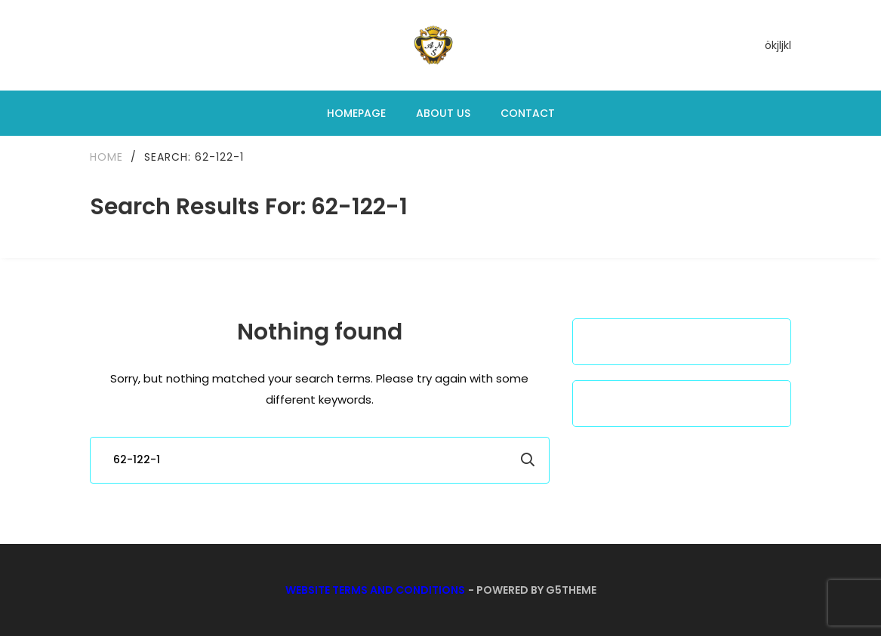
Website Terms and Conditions (375, 590)
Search (527, 460)
